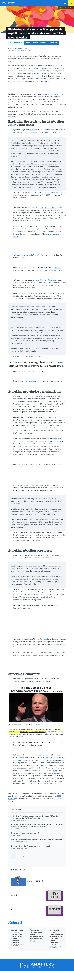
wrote (55, 280)
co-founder (33, 130)
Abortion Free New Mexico (43, 280)
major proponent (32, 381)
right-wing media (49, 757)
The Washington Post (48, 207)
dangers (37, 428)
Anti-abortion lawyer (21, 255)
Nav (63, 3)
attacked (34, 555)
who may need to (52, 94)
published (48, 293)
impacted (38, 68)
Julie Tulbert (23, 48)
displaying (57, 267)
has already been (28, 68)
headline (18, 356)
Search (71, 3)
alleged (45, 639)
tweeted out (60, 192)
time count (58, 439)
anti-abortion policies (52, 68)
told (42, 76)
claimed (41, 778)
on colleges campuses (53, 270)
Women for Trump (38, 255)
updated (29, 441)
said (57, 763)
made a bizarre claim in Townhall (42, 132)
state (19, 71)
